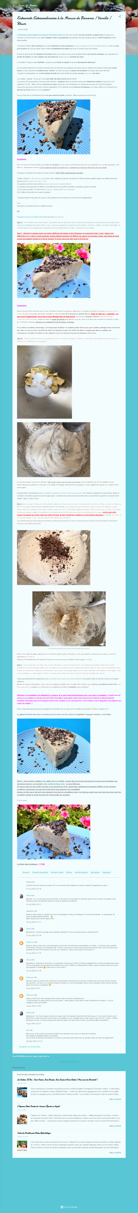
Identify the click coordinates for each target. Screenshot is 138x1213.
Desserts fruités (57, 872)
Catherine (29, 942)
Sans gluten (95, 872)
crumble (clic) (37, 217)
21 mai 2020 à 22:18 (33, 889)
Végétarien (106, 872)
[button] (119, 17)
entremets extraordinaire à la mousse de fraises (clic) (40, 35)
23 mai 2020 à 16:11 (33, 922)
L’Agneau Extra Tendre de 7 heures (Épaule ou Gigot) (38, 1106)
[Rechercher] (124, 6)
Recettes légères (81, 872)
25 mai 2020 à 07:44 (33, 935)
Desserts (26, 872)
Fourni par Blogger (69, 1207)
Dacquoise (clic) (23, 217)
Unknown (29, 977)
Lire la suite (115, 1099)
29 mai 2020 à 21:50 (33, 971)
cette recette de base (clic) (54, 784)
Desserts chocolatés (40, 872)
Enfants (69, 872)
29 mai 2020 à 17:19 (33, 953)
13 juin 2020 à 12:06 (33, 1006)
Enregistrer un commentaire (29, 1047)
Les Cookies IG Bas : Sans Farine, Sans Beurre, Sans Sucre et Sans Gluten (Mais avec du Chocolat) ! (57, 1079)
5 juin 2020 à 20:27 (33, 988)
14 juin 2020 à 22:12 (33, 1024)
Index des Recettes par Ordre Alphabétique (34, 1133)
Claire (28, 895)
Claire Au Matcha (27, 5)
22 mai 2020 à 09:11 (33, 904)
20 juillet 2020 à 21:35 (34, 1041)
